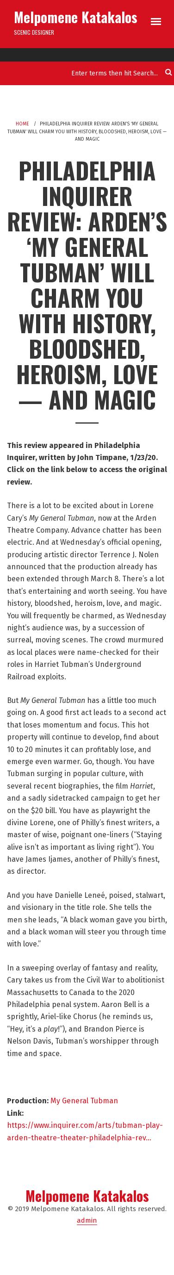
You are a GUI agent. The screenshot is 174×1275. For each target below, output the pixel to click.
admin (87, 1220)
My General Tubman (84, 1100)
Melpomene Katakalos (75, 16)
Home (22, 124)
